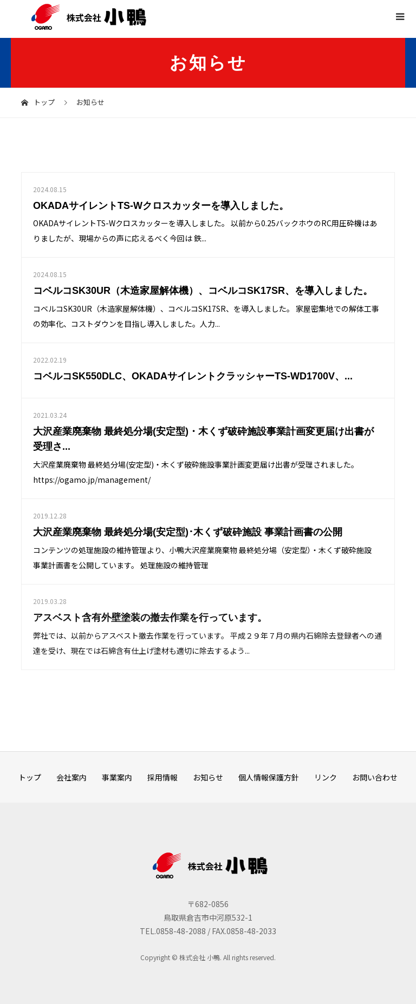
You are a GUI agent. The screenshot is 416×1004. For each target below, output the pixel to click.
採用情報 (162, 777)
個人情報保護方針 (268, 777)
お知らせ (208, 777)
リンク (325, 777)
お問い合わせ (375, 777)
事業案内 (117, 777)
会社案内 (71, 777)
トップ (29, 777)
